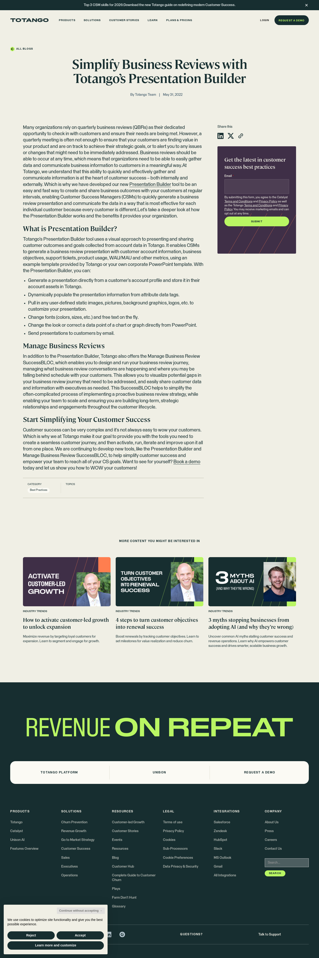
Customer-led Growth (128, 822)
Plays (116, 889)
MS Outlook (222, 857)
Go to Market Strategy (77, 840)
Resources (120, 848)
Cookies (169, 840)
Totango (16, 822)
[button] (67, 20)
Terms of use (172, 822)
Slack (218, 848)
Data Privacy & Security (180, 866)
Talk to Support (269, 934)
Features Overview (24, 848)
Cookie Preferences (178, 857)
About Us (272, 822)
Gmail (218, 866)
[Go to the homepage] (29, 20)
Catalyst (16, 831)
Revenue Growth (73, 831)
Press (269, 831)
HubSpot (220, 840)
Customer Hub (123, 866)
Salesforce (222, 822)
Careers (271, 840)
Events (117, 840)
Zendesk (220, 831)
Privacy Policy (268, 201)
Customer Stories (125, 831)
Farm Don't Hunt (124, 897)
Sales (65, 857)
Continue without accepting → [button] (80, 910)
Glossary (118, 906)
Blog (115, 857)
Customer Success (75, 848)
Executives (69, 866)
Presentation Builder (150, 184)
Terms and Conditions (238, 201)
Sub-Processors (175, 848)
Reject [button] (31, 935)
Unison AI (17, 840)
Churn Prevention (74, 822)
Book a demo (186, 462)
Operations (69, 875)
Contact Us (273, 848)
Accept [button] (80, 935)
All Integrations (225, 875)
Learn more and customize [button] (55, 945)
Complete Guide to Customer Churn (134, 878)
